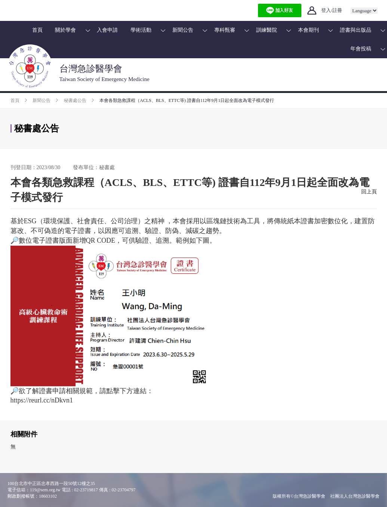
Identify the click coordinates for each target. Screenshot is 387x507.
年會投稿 (360, 49)
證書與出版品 (355, 30)
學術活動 (140, 30)
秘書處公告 (75, 100)
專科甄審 (224, 30)
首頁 (37, 30)
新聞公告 (182, 30)
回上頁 (369, 192)
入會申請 (107, 30)
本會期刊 (308, 30)
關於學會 (65, 30)
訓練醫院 (266, 30)
